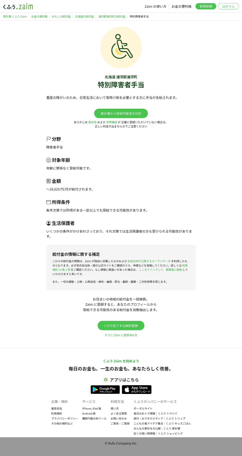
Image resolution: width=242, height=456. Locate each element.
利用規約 (56, 413)
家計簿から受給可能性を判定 (121, 113)
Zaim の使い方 (155, 6)
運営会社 (56, 408)
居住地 (92, 122)
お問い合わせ (119, 418)
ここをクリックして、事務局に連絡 (160, 270)
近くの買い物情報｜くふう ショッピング (158, 433)
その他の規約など (62, 423)
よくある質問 (119, 413)
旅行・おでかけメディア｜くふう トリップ (159, 418)
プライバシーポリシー (64, 418)
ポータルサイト (143, 408)
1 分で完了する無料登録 (121, 325)
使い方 (115, 408)
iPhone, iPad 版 (91, 408)
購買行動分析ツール (94, 418)
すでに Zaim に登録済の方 (121, 335)
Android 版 (89, 413)
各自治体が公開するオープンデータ (149, 261)
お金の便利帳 (182, 6)
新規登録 (206, 6)
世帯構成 (111, 122)
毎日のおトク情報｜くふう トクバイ (155, 413)
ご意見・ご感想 (120, 423)
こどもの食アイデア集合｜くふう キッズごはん (162, 423)
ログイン (228, 6)
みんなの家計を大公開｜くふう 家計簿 (157, 428)
